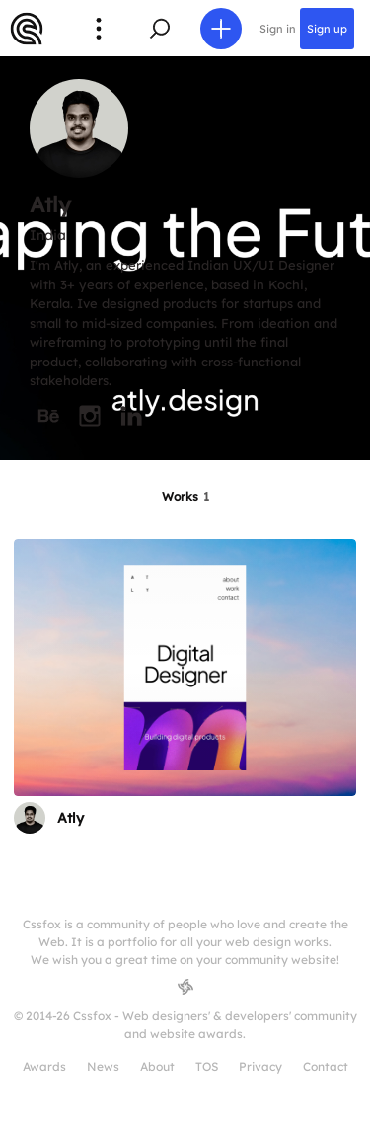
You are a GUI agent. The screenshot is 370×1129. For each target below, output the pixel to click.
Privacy (260, 1066)
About (157, 1066)
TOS (206, 1066)
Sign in (277, 29)
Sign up (327, 29)
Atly (70, 818)
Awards (44, 1066)
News (103, 1066)
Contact (325, 1066)
